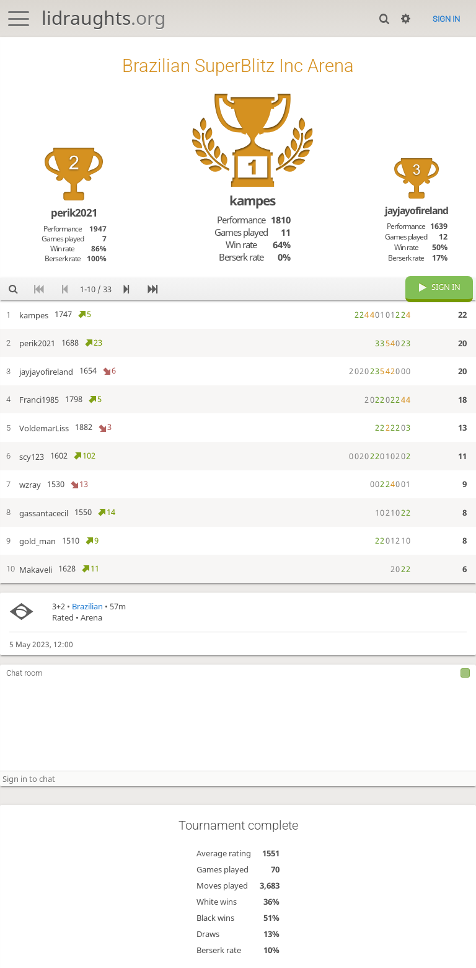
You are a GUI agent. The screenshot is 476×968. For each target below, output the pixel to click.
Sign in (446, 19)
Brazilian (87, 606)
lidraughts (103, 17)
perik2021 (74, 212)
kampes (252, 200)
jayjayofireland (416, 210)
